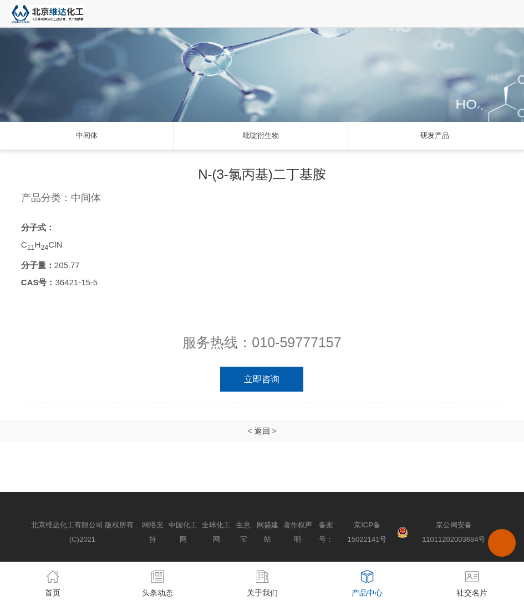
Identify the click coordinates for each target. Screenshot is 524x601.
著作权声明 (297, 532)
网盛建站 (267, 532)
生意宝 (243, 532)
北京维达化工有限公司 (67, 525)
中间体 (87, 135)
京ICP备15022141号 (367, 532)
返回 (262, 431)
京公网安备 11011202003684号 (453, 532)
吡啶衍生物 (261, 135)
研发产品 (434, 135)
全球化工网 (216, 532)
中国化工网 (183, 532)
